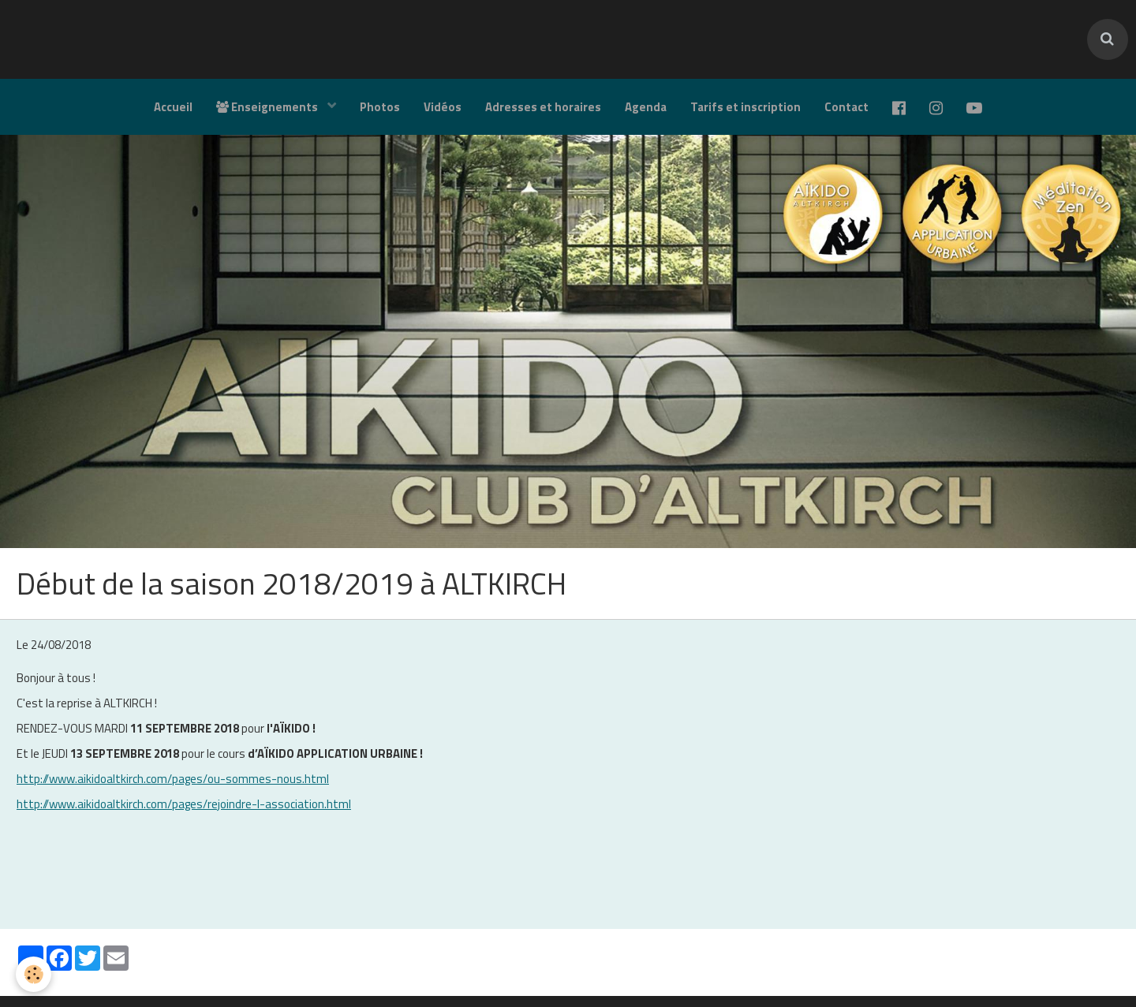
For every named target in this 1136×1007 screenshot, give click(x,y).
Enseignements (268, 107)
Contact (846, 107)
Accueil (173, 107)
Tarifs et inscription (745, 107)
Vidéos (443, 107)
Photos (380, 107)
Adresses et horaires (543, 107)
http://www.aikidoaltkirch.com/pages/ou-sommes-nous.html (173, 779)
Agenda (646, 107)
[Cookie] (33, 974)
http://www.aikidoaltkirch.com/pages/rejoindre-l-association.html (184, 804)
